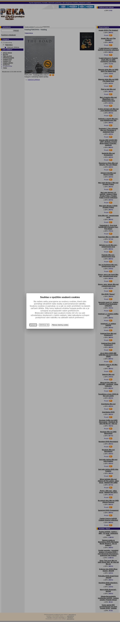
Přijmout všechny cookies (60, 325)
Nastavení (33, 325)
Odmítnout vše (44, 325)
